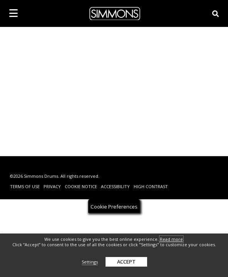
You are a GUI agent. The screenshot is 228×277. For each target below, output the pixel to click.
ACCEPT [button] (126, 261)
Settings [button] (90, 262)
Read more (171, 239)
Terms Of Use (25, 186)
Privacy (52, 186)
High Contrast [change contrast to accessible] (151, 186)
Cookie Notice (81, 186)
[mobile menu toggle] (13, 13)
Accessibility (115, 186)
